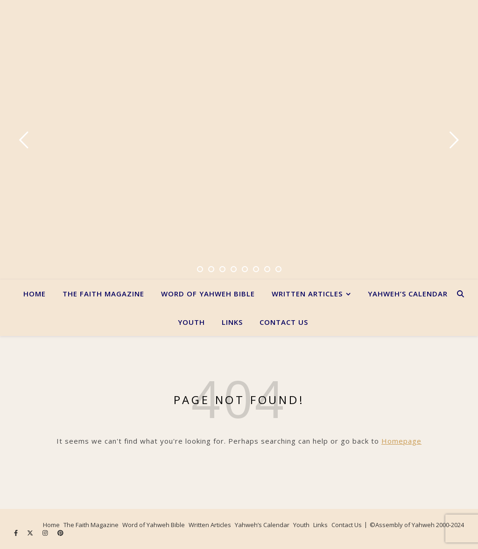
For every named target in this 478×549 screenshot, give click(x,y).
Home (34, 293)
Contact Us (284, 322)
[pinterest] (60, 532)
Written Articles (307, 293)
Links (232, 322)
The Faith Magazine (103, 293)
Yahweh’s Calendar (408, 293)
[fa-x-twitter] (31, 532)
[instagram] (45, 532)
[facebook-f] (16, 532)
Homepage (401, 441)
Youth (191, 322)
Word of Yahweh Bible (208, 293)
